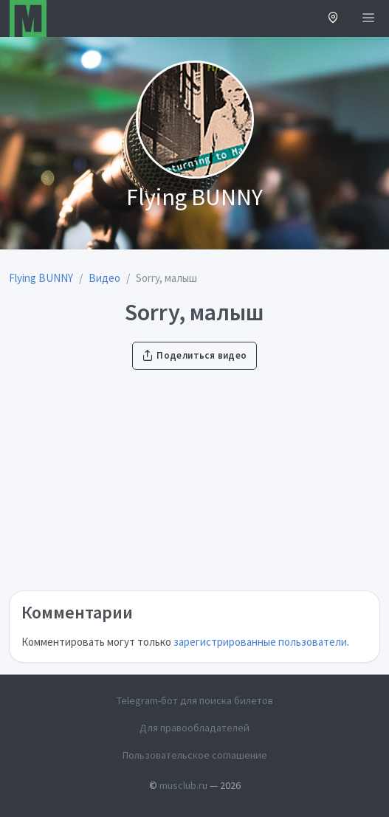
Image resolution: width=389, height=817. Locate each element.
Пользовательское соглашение (195, 755)
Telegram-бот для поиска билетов (195, 700)
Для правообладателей (194, 727)
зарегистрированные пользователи (260, 642)
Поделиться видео (194, 355)
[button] (333, 18)
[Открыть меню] (368, 18)
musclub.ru (183, 785)
